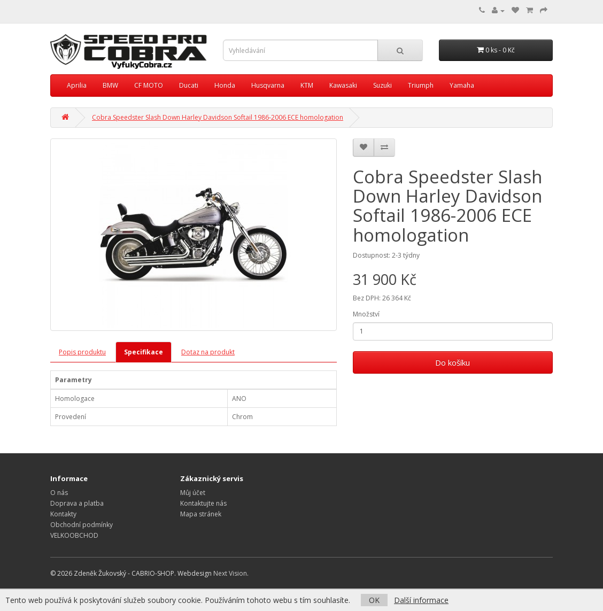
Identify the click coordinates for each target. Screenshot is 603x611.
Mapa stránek (200, 514)
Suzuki (382, 85)
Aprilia (77, 85)
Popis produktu (82, 352)
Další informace (421, 600)
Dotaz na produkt (208, 352)
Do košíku (452, 362)
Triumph (421, 85)
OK (374, 600)
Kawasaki (343, 85)
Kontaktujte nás (203, 503)
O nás (59, 492)
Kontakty (63, 514)
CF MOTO (148, 85)
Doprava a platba (77, 503)
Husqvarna (267, 85)
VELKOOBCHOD (74, 535)
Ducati (188, 85)
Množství (366, 314)
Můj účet (192, 492)
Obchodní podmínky (81, 524)
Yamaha (462, 85)
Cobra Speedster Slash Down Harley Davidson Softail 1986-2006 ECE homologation (217, 117)
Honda (224, 85)
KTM (306, 85)
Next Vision (230, 573)
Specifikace (143, 352)
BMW (110, 85)
